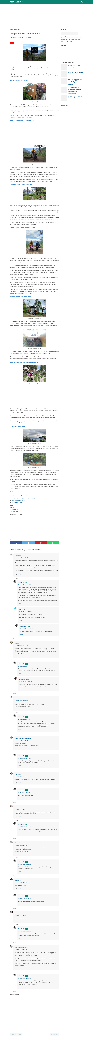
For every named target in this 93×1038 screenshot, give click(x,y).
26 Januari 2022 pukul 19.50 (21, 558)
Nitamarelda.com (19, 842)
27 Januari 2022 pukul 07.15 (21, 645)
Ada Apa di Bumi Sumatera (17, 502)
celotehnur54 (21, 582)
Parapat (12, 69)
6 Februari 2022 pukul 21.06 (24, 978)
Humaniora (30, 1)
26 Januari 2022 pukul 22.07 (24, 585)
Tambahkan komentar (14, 994)
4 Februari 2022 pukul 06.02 (21, 882)
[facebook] (16, 542)
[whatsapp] (53, 542)
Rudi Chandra (18, 807)
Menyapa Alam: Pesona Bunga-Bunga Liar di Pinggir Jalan (75, 67)
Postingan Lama (54, 1034)
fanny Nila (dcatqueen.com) (21, 947)
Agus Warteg (18, 555)
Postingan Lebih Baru (16, 1034)
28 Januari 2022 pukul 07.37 (24, 666)
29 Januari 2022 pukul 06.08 (24, 758)
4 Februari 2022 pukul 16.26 (24, 931)
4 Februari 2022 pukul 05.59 (21, 845)
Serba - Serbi (54, 1)
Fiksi (46, 1)
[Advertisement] (46, 16)
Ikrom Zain (17, 697)
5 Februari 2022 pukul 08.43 (21, 949)
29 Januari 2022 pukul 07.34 (25, 611)
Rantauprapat (50, 68)
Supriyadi (17, 643)
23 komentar (30, 37)
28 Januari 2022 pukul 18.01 (24, 719)
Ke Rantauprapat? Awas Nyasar (18, 500)
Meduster (17, 913)
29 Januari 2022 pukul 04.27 (21, 740)
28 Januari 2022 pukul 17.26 (21, 700)
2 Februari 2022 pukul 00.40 (24, 826)
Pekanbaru (44, 68)
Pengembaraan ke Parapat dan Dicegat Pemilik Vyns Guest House (25, 495)
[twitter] (28, 542)
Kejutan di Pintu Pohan (16, 496)
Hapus (19, 574)
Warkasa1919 (18, 880)
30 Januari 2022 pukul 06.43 (24, 792)
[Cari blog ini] (82, 2)
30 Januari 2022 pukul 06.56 (26, 628)
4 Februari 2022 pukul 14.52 (21, 915)
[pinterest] (41, 542)
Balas (16, 574)
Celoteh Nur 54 (17, 2)
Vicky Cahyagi (18, 774)
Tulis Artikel (64, 1)
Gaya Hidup (39, 1)
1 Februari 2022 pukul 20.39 (21, 809)
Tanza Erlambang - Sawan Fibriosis (23, 738)
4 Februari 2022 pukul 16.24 (24, 898)
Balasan (17, 578)
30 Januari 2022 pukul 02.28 (21, 776)
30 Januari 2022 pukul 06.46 (25, 681)
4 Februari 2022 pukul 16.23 (24, 864)
